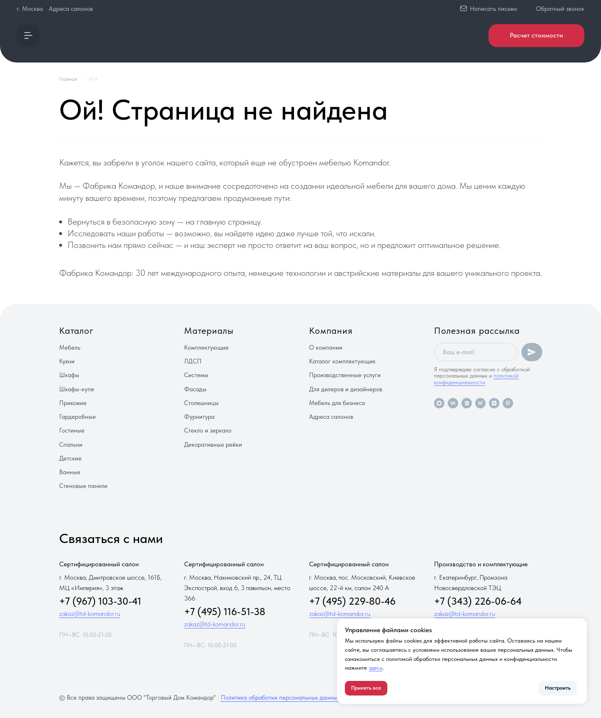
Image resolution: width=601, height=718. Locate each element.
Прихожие (73, 403)
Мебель (69, 347)
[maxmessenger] (439, 403)
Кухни (67, 361)
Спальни (70, 444)
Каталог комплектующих (342, 361)
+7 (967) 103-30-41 (100, 601)
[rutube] (480, 403)
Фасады (195, 389)
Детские (70, 458)
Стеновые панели (83, 486)
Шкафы (69, 375)
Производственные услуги (345, 375)
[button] (28, 35)
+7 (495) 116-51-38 (224, 611)
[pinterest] (508, 403)
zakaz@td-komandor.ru (89, 614)
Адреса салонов (71, 9)
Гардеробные (77, 416)
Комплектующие (206, 347)
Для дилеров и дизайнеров (345, 389)
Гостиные (72, 430)
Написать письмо (493, 9)
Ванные (69, 472)
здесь (375, 667)
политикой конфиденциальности (476, 378)
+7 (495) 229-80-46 (352, 601)
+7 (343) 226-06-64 (478, 601)
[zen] (494, 403)
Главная (68, 79)
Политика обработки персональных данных (280, 697)
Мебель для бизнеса (337, 403)
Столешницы (201, 403)
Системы (196, 375)
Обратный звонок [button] (560, 9)
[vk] (453, 403)
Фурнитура (199, 416)
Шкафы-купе (76, 389)
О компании (325, 347)
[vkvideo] (466, 403)
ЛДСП (193, 361)
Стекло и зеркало (208, 430)
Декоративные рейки (213, 444)
